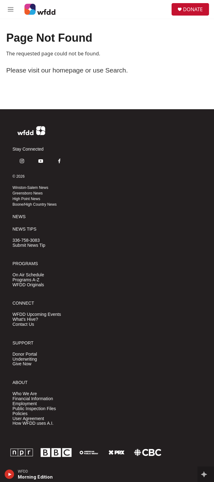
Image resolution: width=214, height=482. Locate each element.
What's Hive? (25, 319)
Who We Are (24, 393)
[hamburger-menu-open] (10, 9)
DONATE (193, 9)
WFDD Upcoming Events (36, 314)
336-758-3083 (26, 240)
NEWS (19, 216)
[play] (9, 474)
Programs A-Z (25, 280)
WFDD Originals (28, 285)
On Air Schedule (28, 275)
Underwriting (24, 359)
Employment (24, 403)
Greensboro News (27, 193)
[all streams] (205, 474)
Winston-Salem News (30, 187)
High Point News (26, 199)
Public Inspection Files (34, 408)
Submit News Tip (28, 245)
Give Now (22, 364)
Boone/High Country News (34, 204)
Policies (19, 413)
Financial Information (32, 398)
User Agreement (28, 418)
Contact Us (23, 324)
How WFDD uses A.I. (32, 423)
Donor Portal (24, 354)
